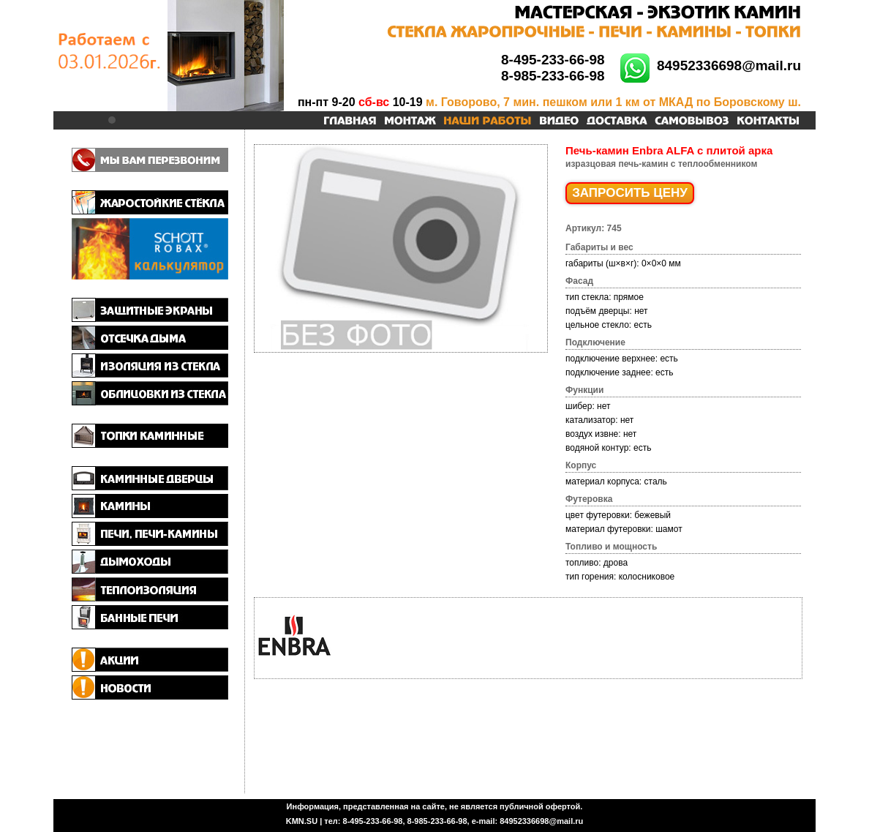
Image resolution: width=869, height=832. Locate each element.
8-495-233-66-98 (553, 59)
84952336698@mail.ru (729, 65)
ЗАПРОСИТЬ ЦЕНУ (630, 193)
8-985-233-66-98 (553, 75)
